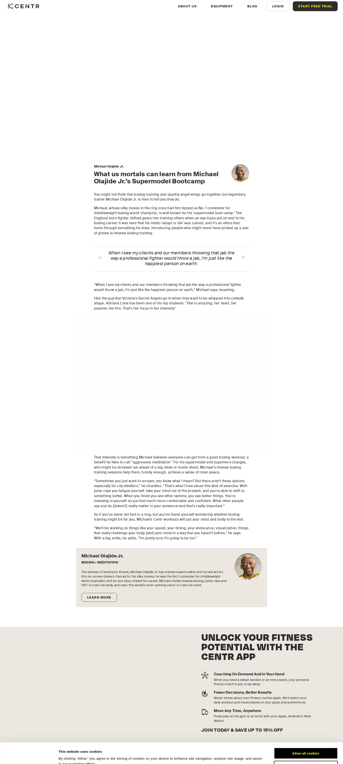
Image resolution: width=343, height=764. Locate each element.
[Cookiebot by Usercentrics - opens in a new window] (28, 755)
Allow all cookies (305, 732)
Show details (68, 755)
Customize (306, 745)
